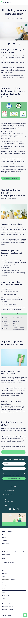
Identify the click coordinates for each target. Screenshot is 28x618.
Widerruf (4, 598)
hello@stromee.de (9, 490)
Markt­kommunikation (7, 606)
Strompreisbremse (7, 584)
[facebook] (14, 44)
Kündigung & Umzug (7, 603)
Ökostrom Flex (6, 565)
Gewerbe (4, 573)
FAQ (6, 505)
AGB (3, 592)
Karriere (4, 537)
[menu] (26, 2)
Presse (4, 549)
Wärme (4, 570)
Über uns (4, 534)
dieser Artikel (12, 446)
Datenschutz (5, 595)
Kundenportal (5, 543)
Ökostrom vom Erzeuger (8, 562)
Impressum (5, 601)
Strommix (4, 540)
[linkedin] (9, 44)
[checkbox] (3, 473)
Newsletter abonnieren (14, 478)
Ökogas (4, 567)
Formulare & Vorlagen (7, 609)
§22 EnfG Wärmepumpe (8, 582)
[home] (9, 2)
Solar (3, 576)
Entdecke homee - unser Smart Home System (13, 551)
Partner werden (6, 554)
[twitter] (19, 44)
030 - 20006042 (9, 494)
